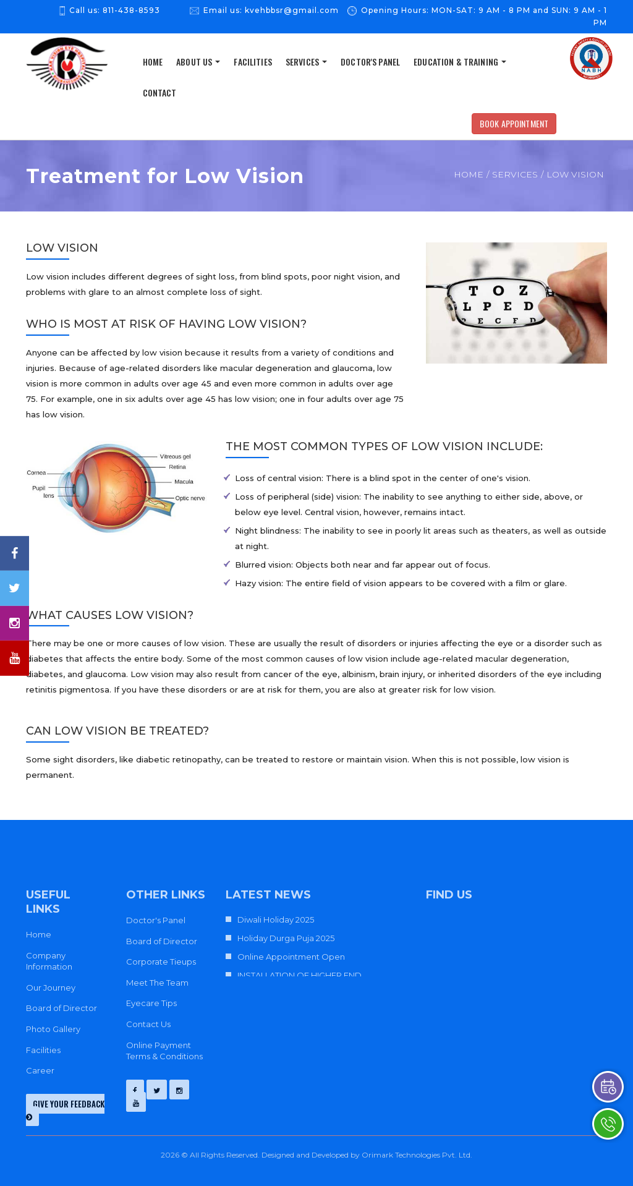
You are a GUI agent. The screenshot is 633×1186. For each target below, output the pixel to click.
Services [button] (306, 61)
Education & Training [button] (460, 61)
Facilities (252, 61)
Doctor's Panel (370, 61)
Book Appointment (514, 123)
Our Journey (50, 987)
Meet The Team (157, 983)
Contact (160, 92)
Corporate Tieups (161, 961)
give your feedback (65, 1109)
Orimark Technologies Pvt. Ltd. (417, 1154)
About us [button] (198, 61)
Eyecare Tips (151, 1003)
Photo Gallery (53, 1029)
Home (468, 174)
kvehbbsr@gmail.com (292, 10)
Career (40, 1070)
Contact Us (148, 1024)
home (153, 61)
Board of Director (61, 1008)
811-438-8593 (131, 10)
